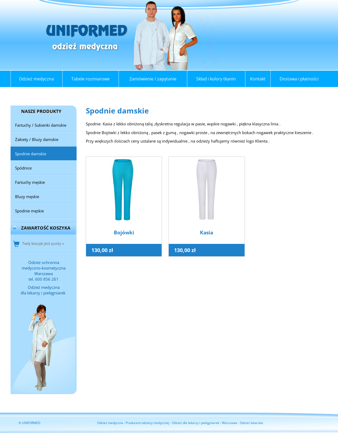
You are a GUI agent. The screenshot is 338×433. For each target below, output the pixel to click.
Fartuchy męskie (30, 182)
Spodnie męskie (29, 210)
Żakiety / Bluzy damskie (36, 139)
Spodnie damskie (30, 153)
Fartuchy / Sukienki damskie (40, 125)
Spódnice (23, 168)
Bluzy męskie (27, 196)
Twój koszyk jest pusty (41, 243)
